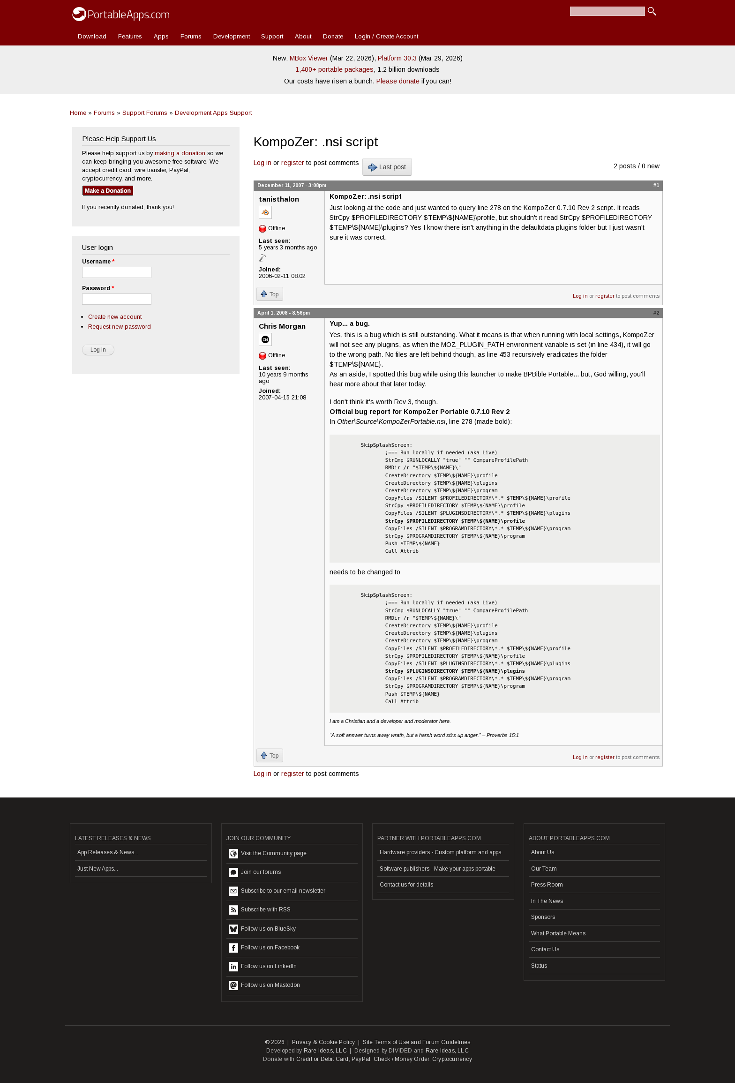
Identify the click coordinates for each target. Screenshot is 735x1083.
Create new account (115, 316)
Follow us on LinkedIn (263, 966)
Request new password (119, 326)
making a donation (180, 153)
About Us (542, 852)
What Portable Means (558, 933)
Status (539, 966)
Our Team (544, 868)
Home (78, 112)
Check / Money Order (401, 1059)
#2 (656, 313)
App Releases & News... (107, 852)
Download (92, 36)
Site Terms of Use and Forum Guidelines (417, 1042)
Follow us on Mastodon (264, 985)
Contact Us (545, 949)
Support (272, 36)
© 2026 (275, 1042)
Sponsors (543, 917)
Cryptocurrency (452, 1059)
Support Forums (144, 112)
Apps (161, 36)
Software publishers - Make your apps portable (437, 868)
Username (98, 261)
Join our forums (255, 872)
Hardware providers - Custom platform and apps (440, 852)
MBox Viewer (309, 58)
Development (231, 36)
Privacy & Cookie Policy (323, 1042)
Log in (262, 162)
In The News (547, 901)
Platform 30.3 (397, 58)
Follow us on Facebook (264, 948)
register (292, 162)
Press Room (547, 884)
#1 (656, 185)
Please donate (398, 81)
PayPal (361, 1059)
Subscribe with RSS (260, 910)
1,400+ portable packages (334, 69)
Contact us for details (406, 884)
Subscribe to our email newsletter (277, 891)
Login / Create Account (386, 36)
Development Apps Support (213, 112)
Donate (333, 36)
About (303, 36)
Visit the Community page (268, 853)
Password (98, 288)
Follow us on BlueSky (262, 929)
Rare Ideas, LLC (325, 1050)
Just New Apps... (97, 868)
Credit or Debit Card (322, 1059)
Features (130, 36)
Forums (191, 36)
